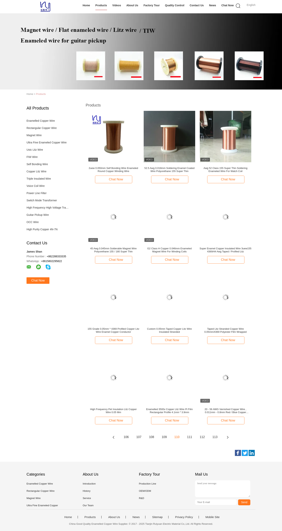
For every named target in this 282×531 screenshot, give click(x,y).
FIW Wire (32, 156)
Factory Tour (151, 5)
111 (189, 437)
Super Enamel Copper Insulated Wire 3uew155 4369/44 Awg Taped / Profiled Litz (225, 250)
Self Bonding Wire (37, 164)
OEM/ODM (145, 490)
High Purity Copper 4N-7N (42, 229)
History (86, 490)
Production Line (147, 483)
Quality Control (174, 5)
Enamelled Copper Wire (41, 120)
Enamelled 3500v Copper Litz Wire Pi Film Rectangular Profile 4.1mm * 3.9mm (169, 411)
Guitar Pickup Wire (38, 214)
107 (139, 437)
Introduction (89, 483)
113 (215, 437)
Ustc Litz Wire (35, 149)
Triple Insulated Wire (39, 178)
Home (86, 5)
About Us (132, 5)
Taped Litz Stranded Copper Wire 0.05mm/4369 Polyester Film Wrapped (225, 330)
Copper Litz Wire (36, 171)
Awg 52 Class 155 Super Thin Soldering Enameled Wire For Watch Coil (225, 170)
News (212, 5)
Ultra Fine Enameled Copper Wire (47, 142)
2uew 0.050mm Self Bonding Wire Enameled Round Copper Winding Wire (113, 170)
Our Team (88, 505)
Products (101, 5)
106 (126, 437)
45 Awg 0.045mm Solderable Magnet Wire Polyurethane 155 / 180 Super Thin (113, 250)
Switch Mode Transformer (42, 200)
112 (202, 437)
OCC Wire (33, 222)
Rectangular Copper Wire (42, 128)
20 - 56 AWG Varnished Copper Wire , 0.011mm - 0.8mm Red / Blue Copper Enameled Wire (225, 411)
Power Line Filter (37, 193)
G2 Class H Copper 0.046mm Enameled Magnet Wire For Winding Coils (169, 250)
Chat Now (227, 5)
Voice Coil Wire (36, 185)
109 (164, 437)
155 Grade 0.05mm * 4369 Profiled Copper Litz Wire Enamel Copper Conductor (113, 330)
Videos (116, 5)
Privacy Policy (184, 517)
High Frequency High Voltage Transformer (48, 207)
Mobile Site (212, 517)
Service (87, 498)
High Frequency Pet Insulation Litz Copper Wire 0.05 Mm (113, 411)
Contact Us (197, 5)
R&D (141, 498)
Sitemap (157, 517)
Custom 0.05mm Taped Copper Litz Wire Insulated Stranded (169, 330)
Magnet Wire (34, 135)
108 (151, 437)
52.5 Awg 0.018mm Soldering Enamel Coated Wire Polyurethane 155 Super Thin (169, 170)
